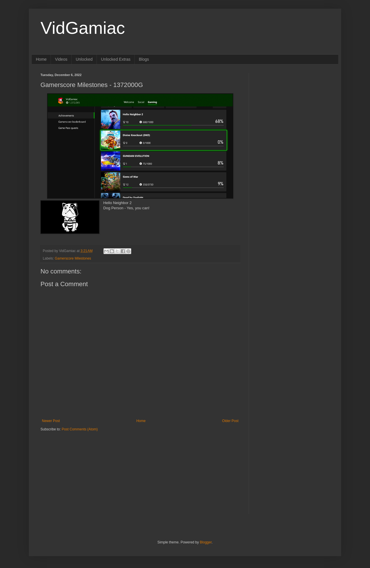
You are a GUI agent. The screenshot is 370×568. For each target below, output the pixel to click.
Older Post (230, 421)
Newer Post (51, 421)
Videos (61, 59)
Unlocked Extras (115, 59)
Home (41, 59)
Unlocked (84, 59)
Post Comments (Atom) (80, 429)
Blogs (144, 59)
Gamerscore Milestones (73, 258)
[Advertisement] (76, 468)
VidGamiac (82, 28)
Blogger (206, 542)
